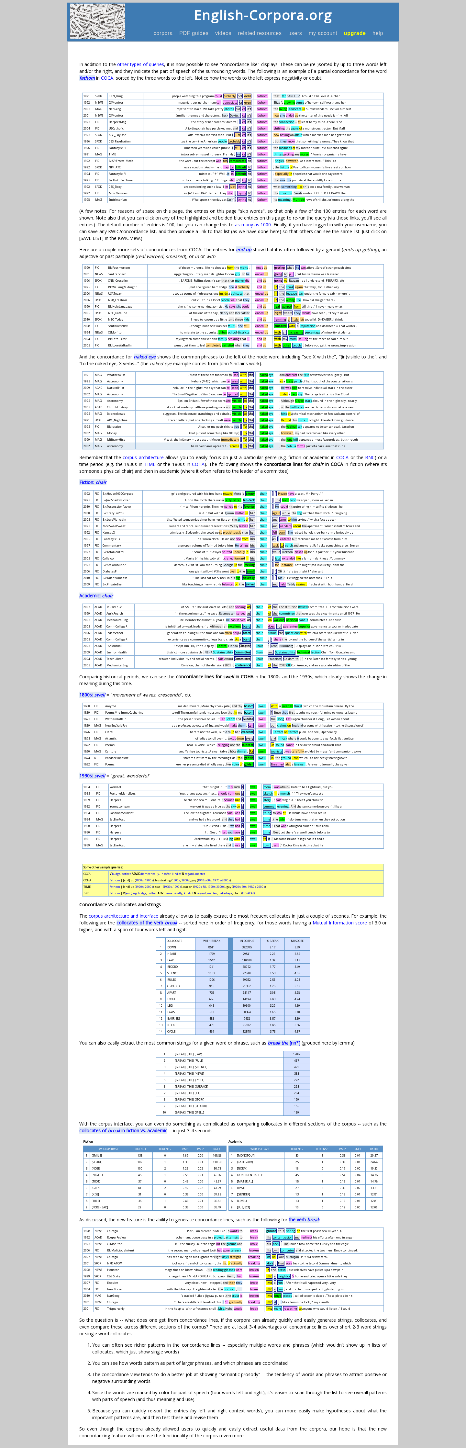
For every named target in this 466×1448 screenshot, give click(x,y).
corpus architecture (143, 457)
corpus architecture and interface (123, 916)
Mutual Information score (340, 923)
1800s (140, 880)
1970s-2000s (221, 880)
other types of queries (140, 64)
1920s (140, 887)
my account (323, 33)
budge (116, 874)
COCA (107, 78)
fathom (87, 78)
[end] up (131, 893)
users (295, 33)
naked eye (225, 893)
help (377, 33)
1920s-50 (200, 887)
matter (200, 874)
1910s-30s (205, 880)
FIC (244, 893)
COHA (198, 464)
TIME (149, 464)
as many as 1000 (253, 224)
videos (223, 33)
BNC (370, 457)
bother (126, 874)
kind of (176, 874)
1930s (168, 887)
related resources (260, 33)
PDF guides (194, 33)
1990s (177, 887)
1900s (149, 880)
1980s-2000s (256, 887)
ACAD (251, 893)
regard (189, 874)
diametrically (149, 874)
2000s (149, 887)
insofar (166, 874)
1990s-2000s (216, 887)
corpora (163, 33)
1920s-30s (240, 887)
